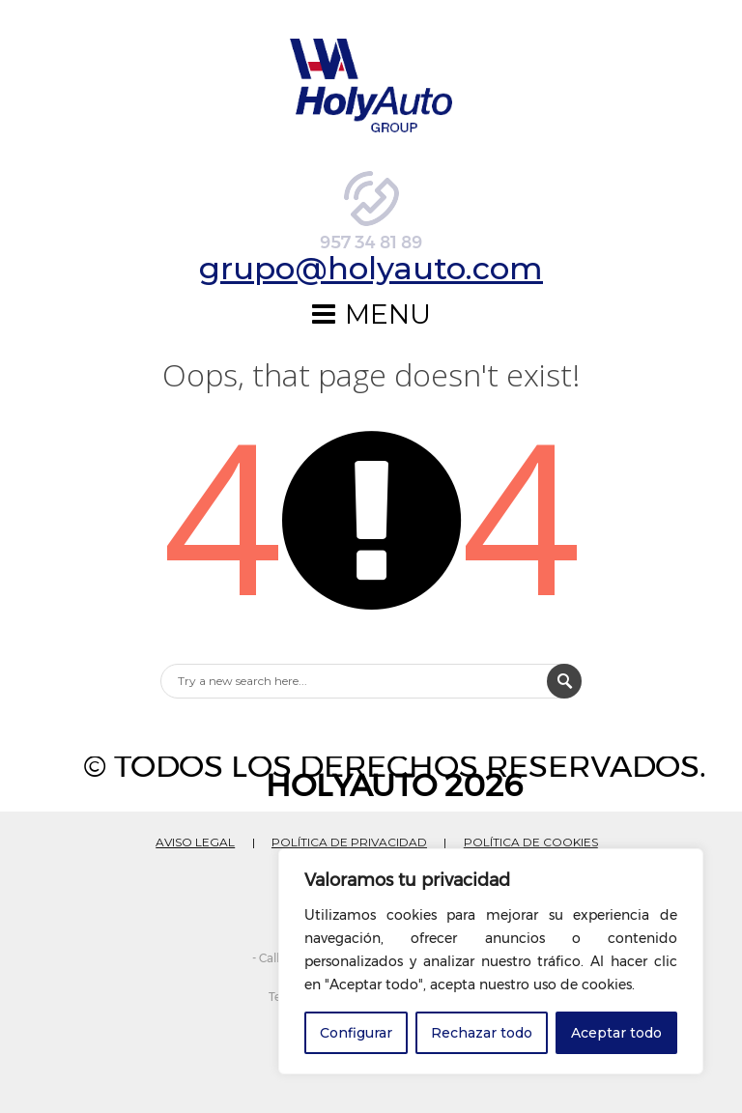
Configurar (356, 1033)
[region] (490, 961)
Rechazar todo (481, 1033)
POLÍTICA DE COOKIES (531, 832)
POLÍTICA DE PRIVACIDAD (349, 832)
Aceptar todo (616, 1033)
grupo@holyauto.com (371, 273)
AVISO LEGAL (195, 832)
